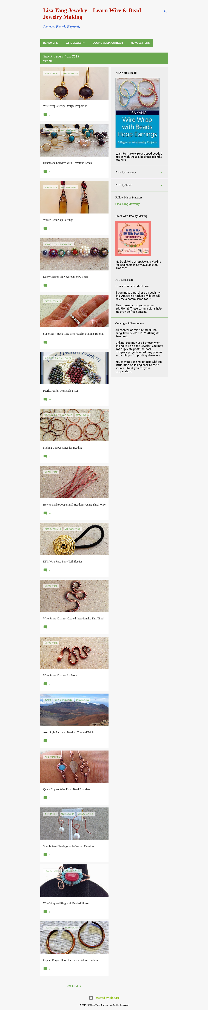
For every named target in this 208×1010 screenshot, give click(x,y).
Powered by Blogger (104, 997)
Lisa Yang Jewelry (127, 204)
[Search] (166, 11)
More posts (74, 986)
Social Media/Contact (108, 42)
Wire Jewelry (75, 42)
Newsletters (140, 42)
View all (47, 61)
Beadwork (50, 42)
